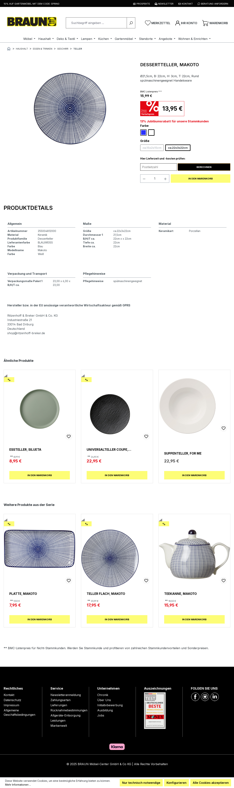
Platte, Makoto (23, 593)
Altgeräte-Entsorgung (65, 715)
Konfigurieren (176, 783)
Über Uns (104, 700)
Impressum (11, 705)
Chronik (102, 695)
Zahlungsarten (60, 700)
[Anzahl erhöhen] (165, 178)
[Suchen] (131, 22)
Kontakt (9, 695)
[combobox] (96, 22)
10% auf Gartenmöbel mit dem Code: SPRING (31, 3)
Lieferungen (58, 705)
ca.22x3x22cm (179, 148)
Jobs (100, 715)
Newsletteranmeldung (65, 695)
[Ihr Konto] (186, 23)
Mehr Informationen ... (18, 784)
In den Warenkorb (200, 178)
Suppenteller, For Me (182, 453)
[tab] (28, 208)
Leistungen (57, 720)
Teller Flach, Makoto (106, 593)
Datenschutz (12, 700)
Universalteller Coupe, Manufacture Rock (107, 449)
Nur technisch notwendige (141, 783)
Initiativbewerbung (110, 705)
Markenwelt (58, 725)
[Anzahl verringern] (144, 178)
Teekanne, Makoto (180, 593)
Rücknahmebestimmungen (68, 710)
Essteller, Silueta (25, 449)
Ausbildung (105, 710)
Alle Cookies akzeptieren (211, 783)
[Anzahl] (155, 178)
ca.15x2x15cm (153, 148)
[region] (70, 108)
